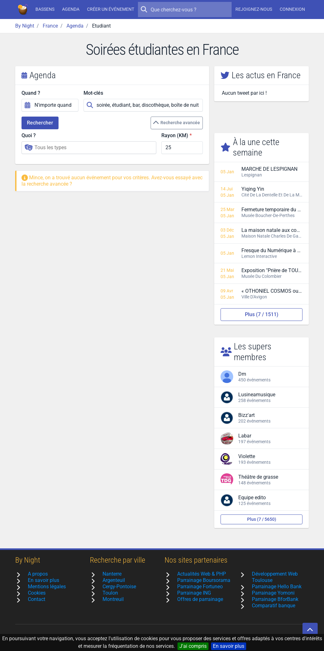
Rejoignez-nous (253, 9)
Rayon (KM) (174, 135)
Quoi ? (29, 135)
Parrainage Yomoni (273, 593)
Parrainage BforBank (275, 599)
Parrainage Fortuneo (200, 587)
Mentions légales (47, 587)
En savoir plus (228, 646)
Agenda (70, 9)
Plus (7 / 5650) (261, 519)
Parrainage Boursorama (203, 580)
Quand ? (31, 93)
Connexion (292, 9)
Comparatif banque (273, 606)
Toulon (110, 593)
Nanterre (112, 574)
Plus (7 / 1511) (261, 314)
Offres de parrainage (200, 599)
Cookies (37, 593)
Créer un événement (110, 9)
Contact (36, 599)
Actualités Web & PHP (201, 574)
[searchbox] (93, 147)
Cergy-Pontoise (119, 587)
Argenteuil (114, 580)
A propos (38, 574)
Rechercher (40, 123)
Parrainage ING (194, 593)
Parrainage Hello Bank (277, 587)
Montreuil (113, 599)
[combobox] (89, 147)
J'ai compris (193, 646)
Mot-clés (93, 93)
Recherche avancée (176, 123)
